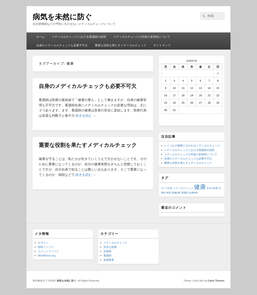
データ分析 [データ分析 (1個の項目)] (166, 188)
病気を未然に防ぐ (62, 17)
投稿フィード (46, 246)
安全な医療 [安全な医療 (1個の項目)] (212, 188)
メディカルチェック (115, 242)
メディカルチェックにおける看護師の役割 (79, 36)
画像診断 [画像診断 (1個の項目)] (176, 192)
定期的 (107, 251)
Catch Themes (216, 280)
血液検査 (108, 259)
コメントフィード (48, 251)
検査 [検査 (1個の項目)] (168, 192)
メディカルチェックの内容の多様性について (141, 36)
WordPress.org (46, 255)
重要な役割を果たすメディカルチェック (120, 45)
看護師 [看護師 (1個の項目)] (184, 192)
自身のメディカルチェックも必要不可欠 (62, 45)
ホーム (40, 36)
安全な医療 (110, 246)
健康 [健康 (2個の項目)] (200, 186)
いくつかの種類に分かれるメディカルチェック (192, 145)
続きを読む (85, 115)
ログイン (43, 242)
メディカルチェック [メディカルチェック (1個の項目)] (183, 188)
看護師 (107, 255)
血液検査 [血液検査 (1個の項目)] (193, 192)
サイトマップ (162, 45)
